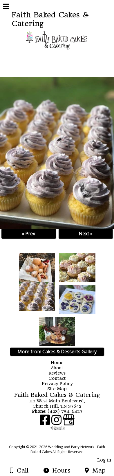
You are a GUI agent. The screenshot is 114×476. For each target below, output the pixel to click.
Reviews (57, 373)
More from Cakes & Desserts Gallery (57, 351)
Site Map (57, 388)
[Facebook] (45, 422)
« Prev (28, 233)
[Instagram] (57, 422)
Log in (104, 460)
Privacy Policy (58, 383)
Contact (57, 378)
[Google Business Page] (69, 422)
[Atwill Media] (62, 440)
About (57, 367)
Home (57, 362)
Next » (86, 233)
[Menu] (6, 7)
